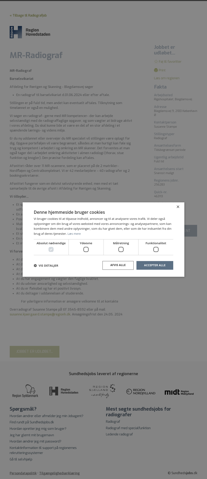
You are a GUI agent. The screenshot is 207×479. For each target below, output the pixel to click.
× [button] (177, 206)
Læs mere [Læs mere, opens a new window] (74, 233)
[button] (46, 265)
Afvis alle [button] (117, 265)
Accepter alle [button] (154, 265)
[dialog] (103, 239)
